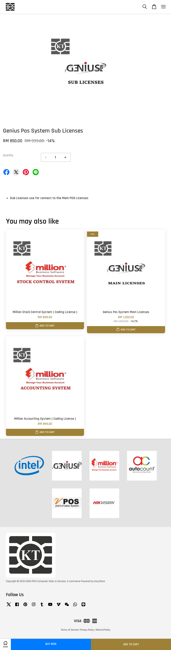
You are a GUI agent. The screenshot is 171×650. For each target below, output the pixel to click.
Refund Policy (103, 629)
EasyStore (99, 581)
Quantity (8, 155)
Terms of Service (69, 629)
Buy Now (50, 644)
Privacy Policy (87, 629)
